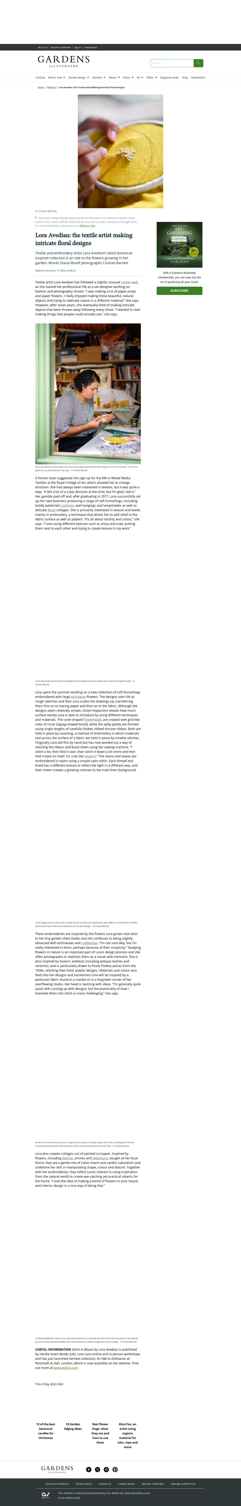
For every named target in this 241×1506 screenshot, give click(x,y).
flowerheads (93, 719)
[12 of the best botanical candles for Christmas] (47, 1403)
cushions (67, 505)
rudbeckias (89, 943)
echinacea (78, 697)
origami (90, 756)
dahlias (67, 1158)
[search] (198, 63)
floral (51, 510)
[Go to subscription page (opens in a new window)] (179, 266)
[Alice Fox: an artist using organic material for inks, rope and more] (129, 1403)
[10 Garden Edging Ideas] (74, 1403)
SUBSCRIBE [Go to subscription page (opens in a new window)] (179, 290)
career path (129, 282)
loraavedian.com (65, 1368)
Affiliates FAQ (87, 225)
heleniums (100, 1158)
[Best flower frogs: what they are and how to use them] (102, 1403)
